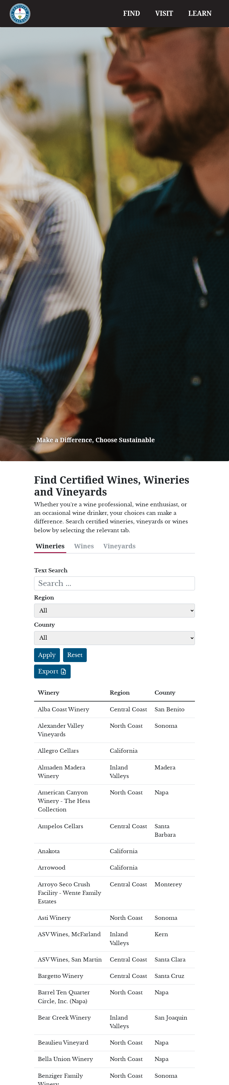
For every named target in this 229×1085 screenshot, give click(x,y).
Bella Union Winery (65, 1059)
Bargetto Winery (60, 976)
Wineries (50, 546)
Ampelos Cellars (60, 826)
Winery (48, 693)
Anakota (49, 851)
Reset (75, 655)
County (44, 625)
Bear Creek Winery (64, 1018)
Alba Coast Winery (63, 709)
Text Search (51, 570)
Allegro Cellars (58, 751)
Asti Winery (54, 918)
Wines (84, 546)
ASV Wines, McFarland (69, 934)
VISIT (164, 13)
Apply (47, 655)
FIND (131, 13)
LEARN (200, 13)
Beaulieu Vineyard (63, 1043)
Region (44, 597)
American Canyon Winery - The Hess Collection (64, 801)
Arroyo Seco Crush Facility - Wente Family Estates (69, 893)
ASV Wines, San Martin (70, 959)
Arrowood (51, 868)
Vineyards (119, 546)
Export (48, 671)
